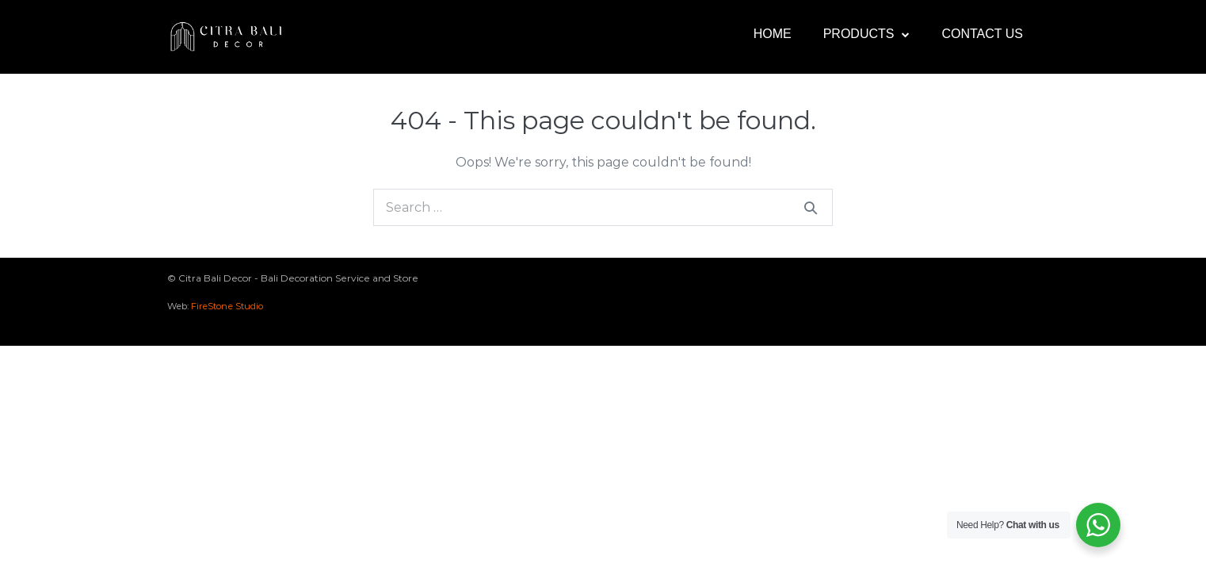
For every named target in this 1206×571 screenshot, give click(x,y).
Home (773, 33)
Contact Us (982, 33)
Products (866, 34)
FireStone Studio (227, 306)
